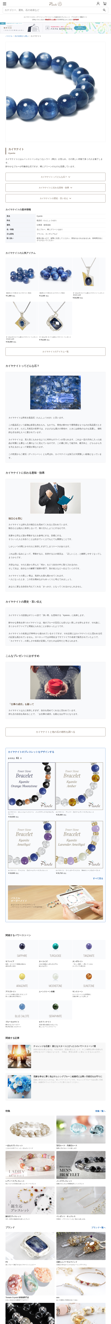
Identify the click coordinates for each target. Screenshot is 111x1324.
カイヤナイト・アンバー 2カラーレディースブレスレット (75, 812)
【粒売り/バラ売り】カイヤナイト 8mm (52, 293)
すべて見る (98, 878)
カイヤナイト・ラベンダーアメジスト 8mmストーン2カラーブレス (78, 870)
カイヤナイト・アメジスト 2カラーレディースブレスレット (28, 870)
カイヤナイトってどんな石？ (55, 177)
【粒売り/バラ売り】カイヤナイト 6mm (18, 293)
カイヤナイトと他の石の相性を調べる (55, 732)
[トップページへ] (55, 7)
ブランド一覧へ (98, 1227)
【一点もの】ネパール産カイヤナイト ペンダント (55, 337)
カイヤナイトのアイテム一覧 (55, 351)
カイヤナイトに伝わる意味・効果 (55, 187)
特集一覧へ (100, 1111)
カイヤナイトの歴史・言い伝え (55, 198)
